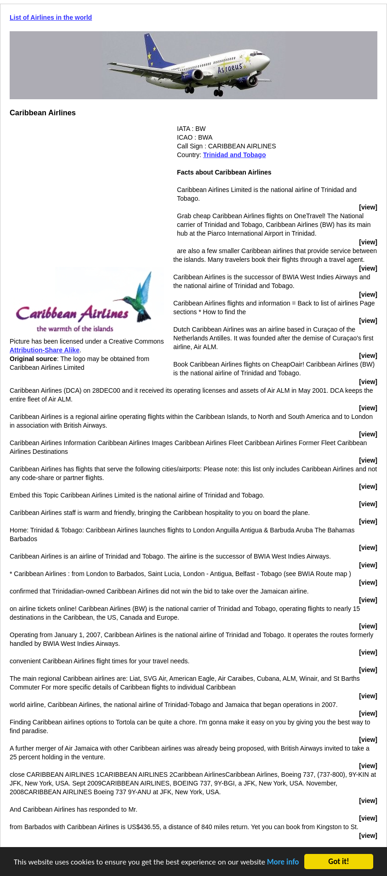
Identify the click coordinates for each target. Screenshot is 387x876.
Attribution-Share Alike (45, 350)
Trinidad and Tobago (234, 154)
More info (283, 862)
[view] (368, 207)
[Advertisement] (87, 188)
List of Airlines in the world (51, 17)
